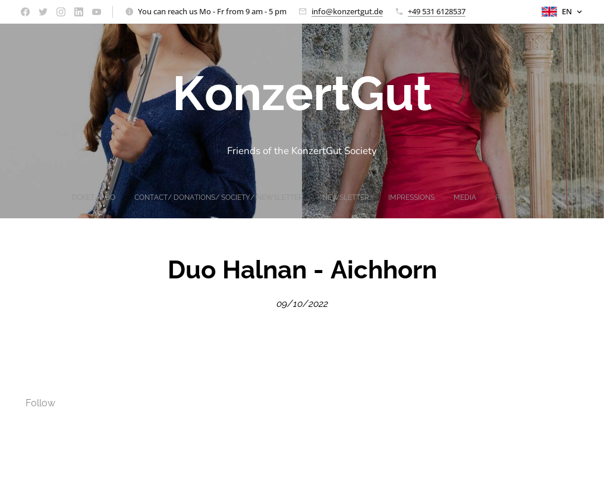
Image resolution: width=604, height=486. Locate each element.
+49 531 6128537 (436, 11)
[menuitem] (268, 197)
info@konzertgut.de (347, 11)
